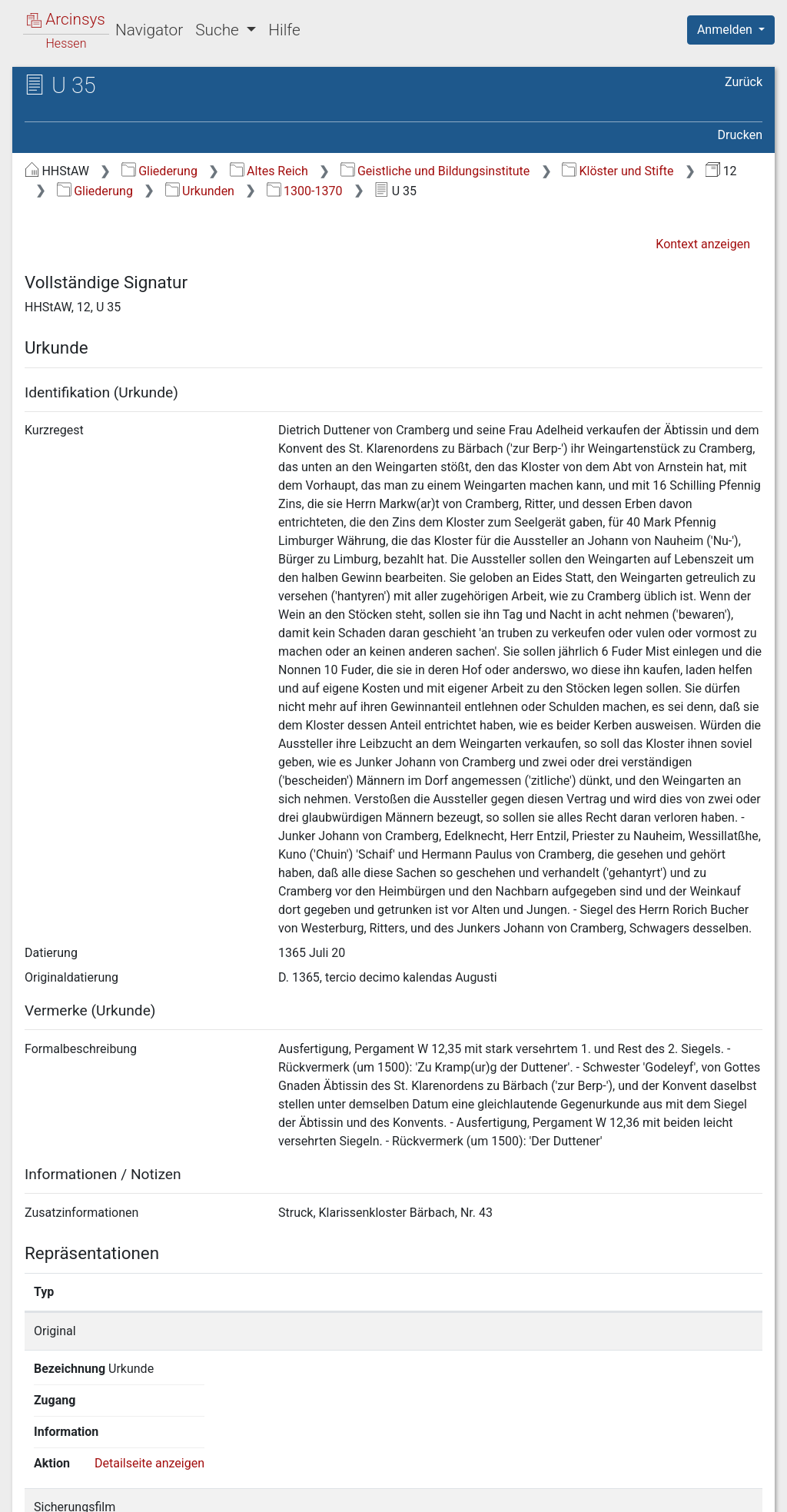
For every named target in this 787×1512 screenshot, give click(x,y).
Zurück (743, 82)
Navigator (149, 30)
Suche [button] (219, 30)
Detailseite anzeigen (686, 1331)
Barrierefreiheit (622, 1491)
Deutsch (93, 1480)
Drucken (740, 135)
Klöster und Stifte (617, 171)
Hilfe (284, 30)
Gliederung (159, 171)
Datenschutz (505, 1491)
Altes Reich (269, 171)
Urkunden (199, 191)
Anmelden (726, 29)
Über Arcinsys (390, 1491)
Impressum (736, 1491)
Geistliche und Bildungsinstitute (435, 171)
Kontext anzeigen (703, 244)
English (35, 1480)
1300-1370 (305, 191)
